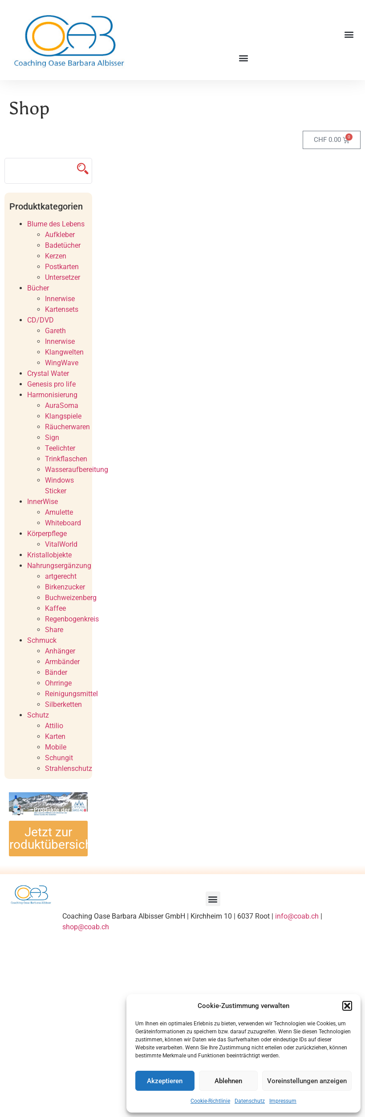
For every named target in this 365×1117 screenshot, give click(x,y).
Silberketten (63, 704)
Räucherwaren (67, 427)
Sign (52, 437)
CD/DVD (40, 320)
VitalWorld (61, 544)
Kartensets (61, 309)
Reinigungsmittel (71, 694)
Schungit (59, 758)
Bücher (38, 288)
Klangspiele (63, 416)
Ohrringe (58, 683)
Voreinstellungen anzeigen (307, 1081)
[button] (347, 1005)
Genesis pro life (51, 384)
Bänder (56, 672)
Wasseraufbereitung (76, 469)
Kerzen (55, 256)
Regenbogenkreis (72, 619)
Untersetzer (62, 277)
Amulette (59, 512)
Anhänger (60, 651)
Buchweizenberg (71, 597)
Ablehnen (228, 1081)
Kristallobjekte (49, 555)
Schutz (38, 715)
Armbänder (62, 661)
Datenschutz (250, 1101)
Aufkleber (60, 234)
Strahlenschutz (68, 768)
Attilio (54, 726)
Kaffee (55, 608)
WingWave (61, 363)
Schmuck (42, 640)
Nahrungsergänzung (59, 565)
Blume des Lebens (56, 224)
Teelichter (60, 448)
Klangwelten (64, 352)
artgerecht (61, 576)
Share (54, 629)
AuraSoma (61, 405)
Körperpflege (47, 533)
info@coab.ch (297, 916)
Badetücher (63, 245)
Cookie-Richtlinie (210, 1101)
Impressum (282, 1101)
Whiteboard (63, 523)
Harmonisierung (52, 395)
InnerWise (42, 501)
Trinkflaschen (66, 459)
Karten (55, 736)
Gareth (55, 331)
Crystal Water (48, 373)
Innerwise (60, 298)
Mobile (55, 747)
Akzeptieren (164, 1081)
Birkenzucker (65, 587)
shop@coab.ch (85, 927)
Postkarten (62, 266)
